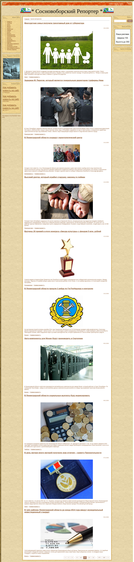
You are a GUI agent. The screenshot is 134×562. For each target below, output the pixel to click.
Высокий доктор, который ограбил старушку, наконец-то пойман (54, 177)
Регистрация (17, 4)
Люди (26, 77)
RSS (125, 4)
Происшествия (28, 134)
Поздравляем (28, 285)
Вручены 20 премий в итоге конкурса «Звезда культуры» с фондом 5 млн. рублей (62, 231)
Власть (26, 556)
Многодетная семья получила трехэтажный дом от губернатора (54, 23)
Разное (26, 335)
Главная (10, 4)
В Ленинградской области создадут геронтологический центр (53, 138)
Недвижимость (28, 174)
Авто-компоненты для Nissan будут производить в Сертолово (53, 338)
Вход (24, 4)
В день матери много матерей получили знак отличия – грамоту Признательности (62, 453)
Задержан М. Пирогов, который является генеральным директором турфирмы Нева (63, 80)
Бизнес (26, 392)
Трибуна (26, 449)
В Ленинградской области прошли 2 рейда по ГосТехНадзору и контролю (58, 289)
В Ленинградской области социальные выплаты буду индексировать (57, 396)
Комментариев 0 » (34, 77)
